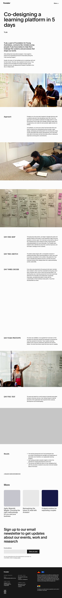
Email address (8, 548)
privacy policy (17, 558)
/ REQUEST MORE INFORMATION (12, 474)
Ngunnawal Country (22, 584)
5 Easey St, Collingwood (22, 579)
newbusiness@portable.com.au (10, 578)
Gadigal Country (7, 583)
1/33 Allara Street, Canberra (21, 586)
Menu (56, 3)
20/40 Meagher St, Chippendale (7, 585)
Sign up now (33, 551)
